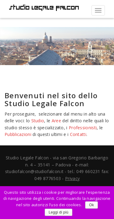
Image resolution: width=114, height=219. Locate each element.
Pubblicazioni (18, 134)
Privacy (72, 178)
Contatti (78, 134)
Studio (37, 120)
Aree (56, 120)
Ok (91, 205)
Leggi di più (58, 212)
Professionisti (83, 127)
